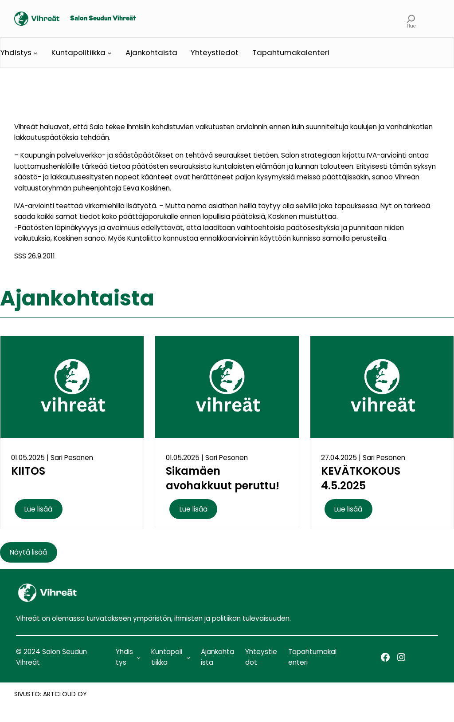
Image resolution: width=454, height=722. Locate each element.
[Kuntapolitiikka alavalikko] (109, 53)
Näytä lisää (28, 552)
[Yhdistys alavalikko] (35, 53)
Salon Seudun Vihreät (103, 18)
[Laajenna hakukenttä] (411, 19)
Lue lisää (38, 509)
